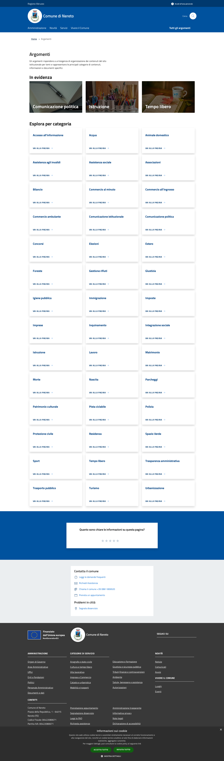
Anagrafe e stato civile (81, 661)
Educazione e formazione (125, 661)
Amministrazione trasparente (127, 708)
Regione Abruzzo (36, 3)
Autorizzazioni (120, 687)
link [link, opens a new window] (139, 743)
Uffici (30, 672)
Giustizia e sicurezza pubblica (127, 666)
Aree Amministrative (38, 667)
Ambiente (117, 677)
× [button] (221, 730)
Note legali (118, 718)
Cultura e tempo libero (81, 667)
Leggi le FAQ (76, 718)
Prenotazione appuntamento (84, 708)
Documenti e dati (36, 692)
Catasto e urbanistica (80, 682)
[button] (112, 756)
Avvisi (158, 672)
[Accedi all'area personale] (181, 3)
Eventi (158, 691)
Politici (31, 682)
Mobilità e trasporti (79, 687)
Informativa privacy (122, 713)
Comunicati (160, 667)
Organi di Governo (36, 661)
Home (34, 39)
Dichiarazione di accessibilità (126, 723)
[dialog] (112, 744)
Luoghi (158, 686)
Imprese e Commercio (80, 677)
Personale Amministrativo (40, 687)
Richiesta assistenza (80, 723)
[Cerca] (193, 15)
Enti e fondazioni (36, 677)
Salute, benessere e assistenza (127, 682)
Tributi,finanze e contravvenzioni (129, 672)
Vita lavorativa (77, 672)
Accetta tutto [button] (101, 750)
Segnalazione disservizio (82, 713)
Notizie (158, 661)
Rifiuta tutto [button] (123, 749)
